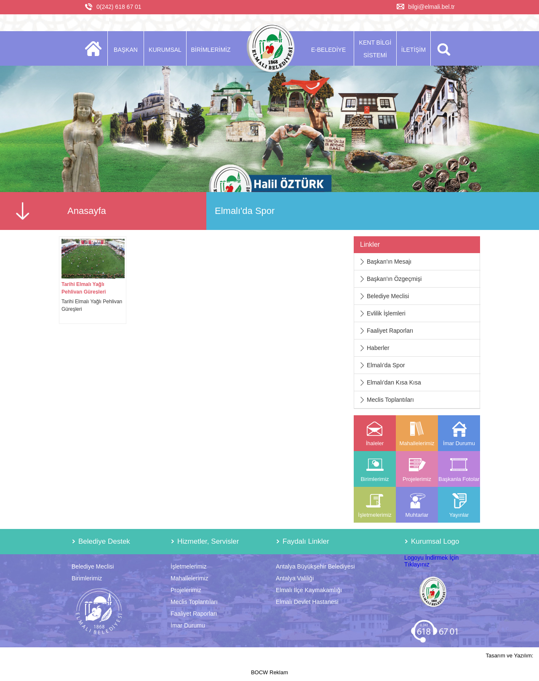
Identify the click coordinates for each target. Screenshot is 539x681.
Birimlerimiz (87, 578)
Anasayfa (86, 211)
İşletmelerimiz (189, 566)
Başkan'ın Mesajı (389, 261)
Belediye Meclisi (388, 296)
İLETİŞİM (413, 49)
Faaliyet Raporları (390, 330)
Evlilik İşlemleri (386, 313)
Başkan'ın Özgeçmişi (394, 278)
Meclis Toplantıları (390, 399)
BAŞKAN (126, 49)
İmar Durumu (188, 625)
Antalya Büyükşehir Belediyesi (315, 566)
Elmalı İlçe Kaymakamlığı (309, 590)
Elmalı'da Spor (386, 365)
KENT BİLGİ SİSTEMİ (375, 49)
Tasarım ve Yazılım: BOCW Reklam (392, 664)
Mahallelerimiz (189, 578)
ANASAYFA (95, 48)
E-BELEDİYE (328, 49)
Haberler (378, 348)
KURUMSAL (165, 49)
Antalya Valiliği (295, 578)
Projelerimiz (186, 590)
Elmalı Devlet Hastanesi (307, 601)
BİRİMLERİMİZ (210, 49)
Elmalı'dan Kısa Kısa (394, 382)
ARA (442, 48)
